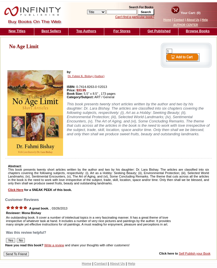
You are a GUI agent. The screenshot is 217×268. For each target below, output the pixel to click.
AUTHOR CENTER (185, 25)
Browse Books (198, 31)
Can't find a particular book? (134, 17)
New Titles (17, 31)
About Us (192, 19)
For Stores (121, 31)
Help (205, 19)
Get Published (159, 31)
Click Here (15, 190)
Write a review (54, 245)
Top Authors (86, 31)
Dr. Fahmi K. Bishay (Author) (86, 76)
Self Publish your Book (194, 253)
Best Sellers (51, 31)
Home (167, 19)
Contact (179, 19)
